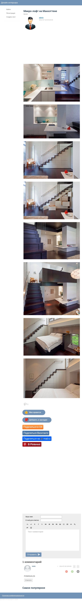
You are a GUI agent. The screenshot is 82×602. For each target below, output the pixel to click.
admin (41, 18)
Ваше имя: (29, 517)
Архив (25, 14)
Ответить (28, 580)
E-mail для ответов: (32, 520)
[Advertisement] (51, 46)
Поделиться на (36, 438)
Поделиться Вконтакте (35, 432)
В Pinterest (34, 444)
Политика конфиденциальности (13, 595)
